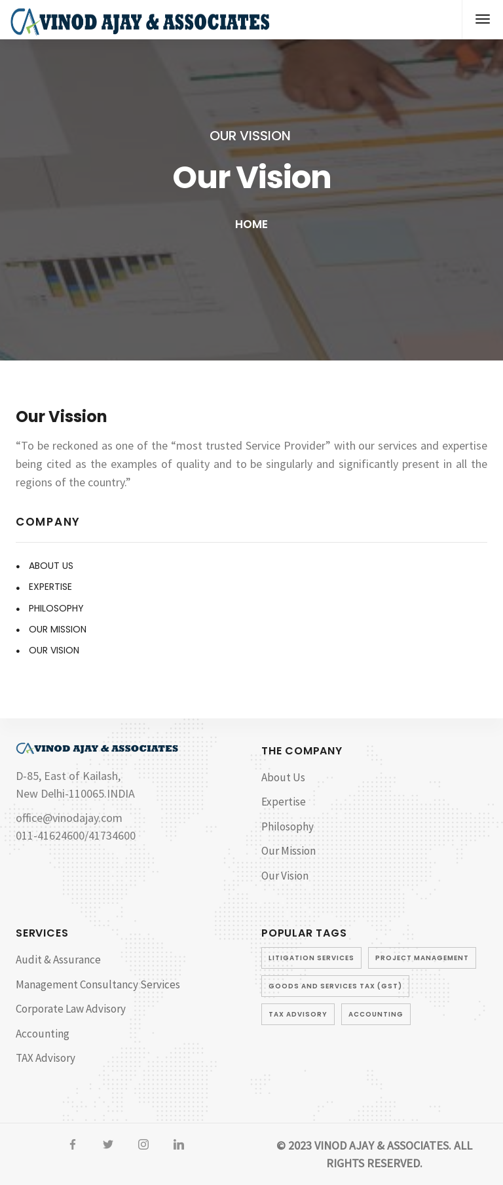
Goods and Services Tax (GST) (335, 986)
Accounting (42, 1033)
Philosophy (56, 608)
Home (251, 224)
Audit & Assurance (58, 959)
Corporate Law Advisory (71, 1008)
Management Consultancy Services (98, 984)
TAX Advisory (45, 1058)
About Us (51, 565)
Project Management (422, 958)
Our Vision (54, 650)
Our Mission (57, 629)
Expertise (50, 586)
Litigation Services (311, 958)
